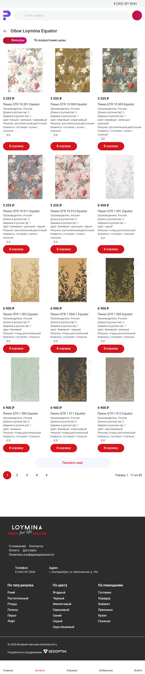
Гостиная (104, 592)
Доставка (29, 550)
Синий (57, 615)
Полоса (13, 610)
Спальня (104, 621)
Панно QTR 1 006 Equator (20, 413)
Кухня (102, 615)
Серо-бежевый (63, 627)
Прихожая (105, 610)
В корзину (16, 146)
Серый (57, 621)
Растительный (18, 598)
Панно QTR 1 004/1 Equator (69, 314)
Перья (12, 615)
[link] (5, 31)
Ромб (11, 592)
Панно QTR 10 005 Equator (116, 104)
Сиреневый (61, 610)
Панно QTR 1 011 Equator (67, 413)
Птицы (12, 604)
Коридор (104, 598)
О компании (17, 546)
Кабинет (104, 604)
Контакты (36, 546)
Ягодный (59, 592)
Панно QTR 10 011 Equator (21, 211)
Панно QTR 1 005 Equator (115, 314)
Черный (58, 598)
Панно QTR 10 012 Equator (68, 211)
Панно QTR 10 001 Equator (21, 104)
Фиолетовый (62, 604)
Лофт (11, 621)
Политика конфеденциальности (31, 554)
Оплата (14, 550)
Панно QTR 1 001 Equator (115, 211)
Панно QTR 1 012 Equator (115, 413)
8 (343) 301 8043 (25, 571)
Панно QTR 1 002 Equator (20, 314)
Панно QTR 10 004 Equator (68, 104)
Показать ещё (72, 462)
